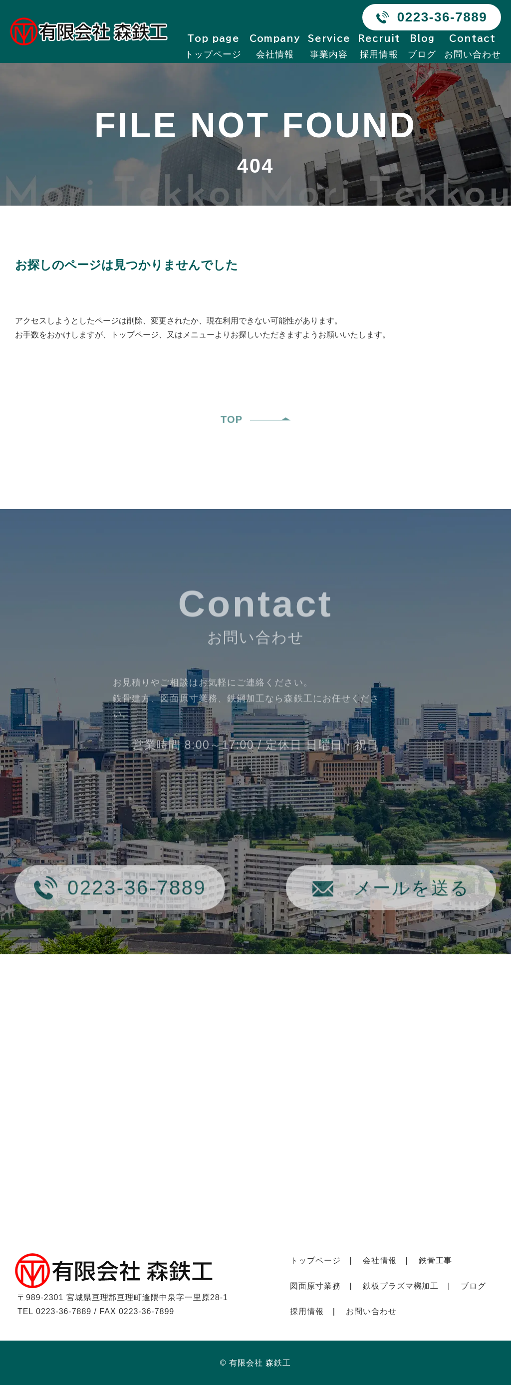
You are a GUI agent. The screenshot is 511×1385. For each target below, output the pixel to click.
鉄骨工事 (436, 1260)
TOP (232, 439)
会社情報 (275, 46)
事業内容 (329, 46)
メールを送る (411, 907)
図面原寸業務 (315, 1286)
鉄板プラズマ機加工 (401, 1286)
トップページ (213, 46)
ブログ (422, 46)
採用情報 (379, 46)
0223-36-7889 (442, 16)
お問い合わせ (472, 46)
